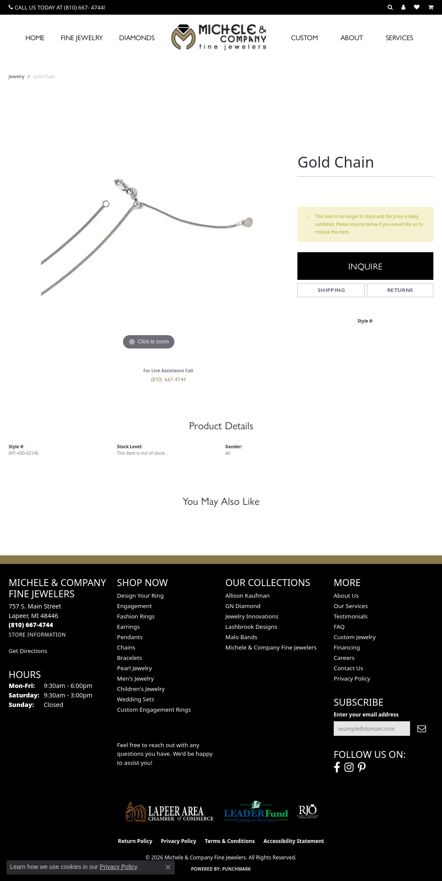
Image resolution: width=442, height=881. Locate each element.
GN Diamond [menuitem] (243, 606)
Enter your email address (366, 714)
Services (399, 37)
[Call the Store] (31, 625)
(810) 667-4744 (168, 379)
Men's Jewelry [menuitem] (135, 678)
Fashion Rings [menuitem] (136, 616)
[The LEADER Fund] (256, 811)
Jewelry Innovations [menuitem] (251, 616)
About (352, 37)
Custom (304, 37)
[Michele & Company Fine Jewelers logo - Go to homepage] (221, 36)
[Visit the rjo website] (308, 811)
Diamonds (137, 37)
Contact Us (348, 668)
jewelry (17, 76)
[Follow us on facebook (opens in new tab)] (337, 767)
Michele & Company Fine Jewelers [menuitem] (270, 647)
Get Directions (28, 651)
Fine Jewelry (82, 37)
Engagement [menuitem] (134, 606)
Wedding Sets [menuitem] (135, 699)
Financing (347, 647)
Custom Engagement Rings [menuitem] (154, 709)
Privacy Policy (352, 678)
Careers (344, 658)
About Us (346, 595)
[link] (57, 7)
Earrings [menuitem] (128, 627)
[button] (390, 7)
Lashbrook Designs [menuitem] (251, 627)
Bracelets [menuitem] (129, 658)
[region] (148, 222)
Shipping (331, 290)
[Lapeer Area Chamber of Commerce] (169, 811)
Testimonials (351, 616)
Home (34, 37)
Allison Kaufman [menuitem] (247, 595)
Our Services (351, 606)
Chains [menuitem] (126, 647)
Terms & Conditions (230, 841)
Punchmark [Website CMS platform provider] (236, 869)
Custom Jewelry (355, 637)
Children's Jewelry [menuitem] (141, 689)
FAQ (339, 627)
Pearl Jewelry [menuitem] (134, 668)
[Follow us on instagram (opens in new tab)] (349, 767)
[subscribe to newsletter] (421, 728)
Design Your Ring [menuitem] (140, 595)
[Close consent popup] (167, 867)
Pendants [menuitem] (129, 637)
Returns (400, 290)
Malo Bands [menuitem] (241, 637)
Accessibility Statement (293, 841)
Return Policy (135, 841)
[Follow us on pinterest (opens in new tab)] (362, 767)
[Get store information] (37, 634)
